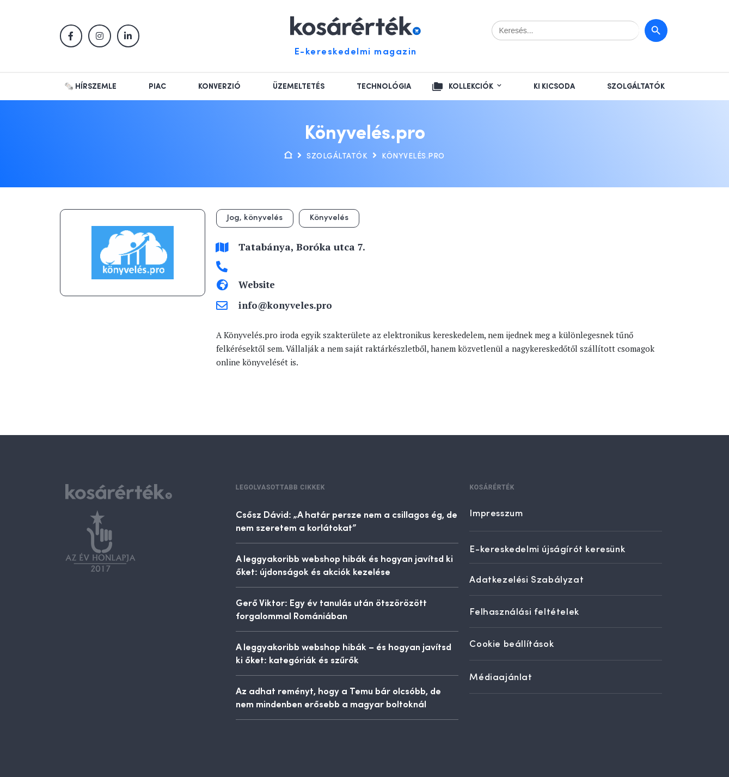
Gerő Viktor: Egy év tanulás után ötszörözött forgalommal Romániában (331, 609)
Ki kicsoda (554, 86)
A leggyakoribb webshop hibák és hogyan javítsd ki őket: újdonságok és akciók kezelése (344, 565)
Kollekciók (471, 86)
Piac (157, 86)
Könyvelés (329, 218)
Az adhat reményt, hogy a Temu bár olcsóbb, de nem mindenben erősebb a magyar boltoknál (338, 697)
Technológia (384, 86)
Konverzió (219, 86)
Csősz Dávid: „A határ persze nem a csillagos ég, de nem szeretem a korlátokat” (346, 520)
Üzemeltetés (298, 86)
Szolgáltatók (636, 86)
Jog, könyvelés (255, 218)
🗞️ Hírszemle (90, 86)
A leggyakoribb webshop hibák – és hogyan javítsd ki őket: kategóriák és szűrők (343, 653)
